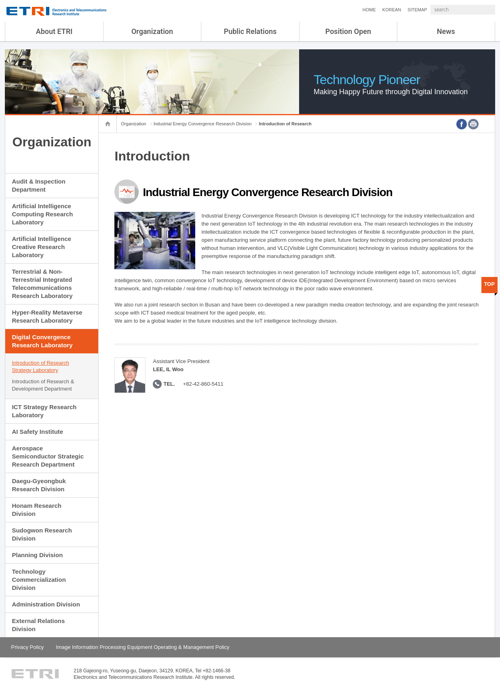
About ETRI (54, 31)
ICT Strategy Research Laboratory (44, 410)
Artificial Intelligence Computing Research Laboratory (42, 214)
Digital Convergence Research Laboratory (42, 341)
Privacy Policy (27, 647)
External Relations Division (38, 624)
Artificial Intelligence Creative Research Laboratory (41, 246)
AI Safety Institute (37, 431)
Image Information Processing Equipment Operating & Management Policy (142, 647)
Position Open (348, 31)
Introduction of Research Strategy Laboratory (40, 366)
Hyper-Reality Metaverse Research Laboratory (47, 316)
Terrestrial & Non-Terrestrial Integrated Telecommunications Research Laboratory (42, 283)
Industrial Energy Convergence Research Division (203, 123)
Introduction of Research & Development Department (43, 385)
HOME (347, 9)
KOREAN (370, 9)
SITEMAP (395, 9)
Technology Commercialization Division (38, 579)
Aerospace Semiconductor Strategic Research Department (48, 456)
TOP (489, 284)
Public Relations (250, 31)
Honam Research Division (36, 509)
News (446, 31)
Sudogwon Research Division (42, 534)
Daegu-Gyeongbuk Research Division (38, 484)
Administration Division (46, 604)
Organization (152, 31)
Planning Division (37, 554)
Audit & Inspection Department (38, 185)
